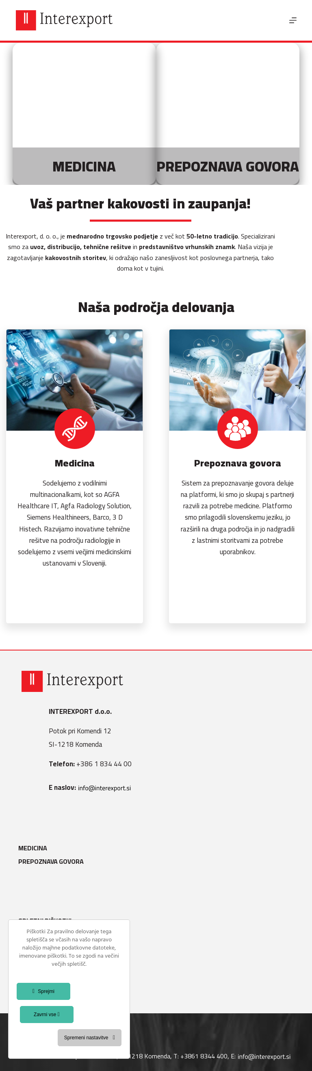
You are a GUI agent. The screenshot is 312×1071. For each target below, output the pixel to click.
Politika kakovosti (52, 961)
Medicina (36, 848)
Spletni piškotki (48, 921)
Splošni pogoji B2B (52, 975)
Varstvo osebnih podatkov (66, 948)
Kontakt (36, 988)
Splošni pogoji (45, 934)
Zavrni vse (47, 1014)
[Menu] (293, 20)
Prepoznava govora (54, 861)
